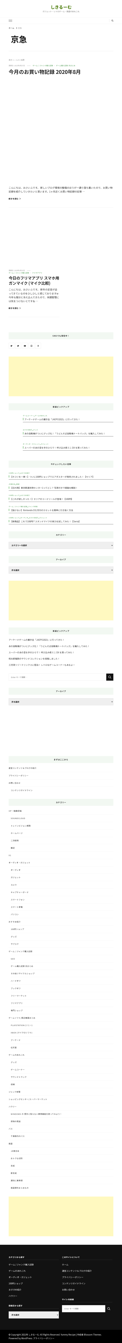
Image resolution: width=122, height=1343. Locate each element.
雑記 (13, 848)
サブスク (15, 944)
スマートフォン (18, 899)
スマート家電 (17, 907)
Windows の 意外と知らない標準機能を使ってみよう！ (36, 1114)
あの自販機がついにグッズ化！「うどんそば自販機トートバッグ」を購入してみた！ (64, 433)
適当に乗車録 (17, 1180)
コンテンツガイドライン (22, 790)
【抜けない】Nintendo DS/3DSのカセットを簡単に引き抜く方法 (41, 510)
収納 (13, 1084)
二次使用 (15, 840)
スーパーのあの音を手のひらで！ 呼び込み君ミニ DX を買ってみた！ (57, 447)
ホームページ (17, 833)
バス (11, 1128)
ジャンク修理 (32, 506)
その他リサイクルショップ (23, 973)
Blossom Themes (92, 1334)
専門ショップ (17, 1010)
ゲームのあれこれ (41, 416)
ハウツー (13, 1106)
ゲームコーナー (28, 416)
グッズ (35, 430)
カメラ (14, 885)
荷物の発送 (16, 1121)
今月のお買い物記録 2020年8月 (47, 71)
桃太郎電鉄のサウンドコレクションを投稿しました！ (34, 658)
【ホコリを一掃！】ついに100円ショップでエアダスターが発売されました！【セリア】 (52, 476)
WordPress (26, 1338)
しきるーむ (61, 7)
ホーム (65, 1264)
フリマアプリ (37, 273)
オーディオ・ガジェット (31, 444)
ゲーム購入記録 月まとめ (65, 65)
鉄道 (17, 484)
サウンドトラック (19, 1077)
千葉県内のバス (18, 1136)
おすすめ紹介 (27, 430)
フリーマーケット (19, 995)
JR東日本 (12, 484)
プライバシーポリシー (19, 775)
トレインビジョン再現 (21, 825)
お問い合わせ (15, 783)
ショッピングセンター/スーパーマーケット (28, 1099)
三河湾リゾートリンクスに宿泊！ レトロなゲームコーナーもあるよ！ (42, 664)
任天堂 (14, 1047)
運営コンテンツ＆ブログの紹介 (22, 768)
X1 (10, 855)
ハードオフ (16, 980)
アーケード (16, 1040)
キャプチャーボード (20, 892)
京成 (13, 1165)
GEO (13, 958)
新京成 (14, 1173)
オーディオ (24, 518)
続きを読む (15, 198)
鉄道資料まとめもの (20, 1187)
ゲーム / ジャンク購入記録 (43, 65)
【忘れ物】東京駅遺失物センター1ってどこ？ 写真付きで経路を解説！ (44, 487)
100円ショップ (14, 473)
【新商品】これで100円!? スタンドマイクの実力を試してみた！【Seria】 (45, 521)
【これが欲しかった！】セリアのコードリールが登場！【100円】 (41, 498)
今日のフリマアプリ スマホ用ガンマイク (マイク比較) (33, 280)
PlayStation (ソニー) (21, 1025)
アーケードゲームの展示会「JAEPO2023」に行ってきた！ (52, 419)
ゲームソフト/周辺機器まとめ (22, 1018)
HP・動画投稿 (15, 811)
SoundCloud (18, 818)
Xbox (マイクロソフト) (21, 1032)
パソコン (15, 914)
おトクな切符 (17, 1158)
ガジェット (45, 444)
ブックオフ (16, 988)
